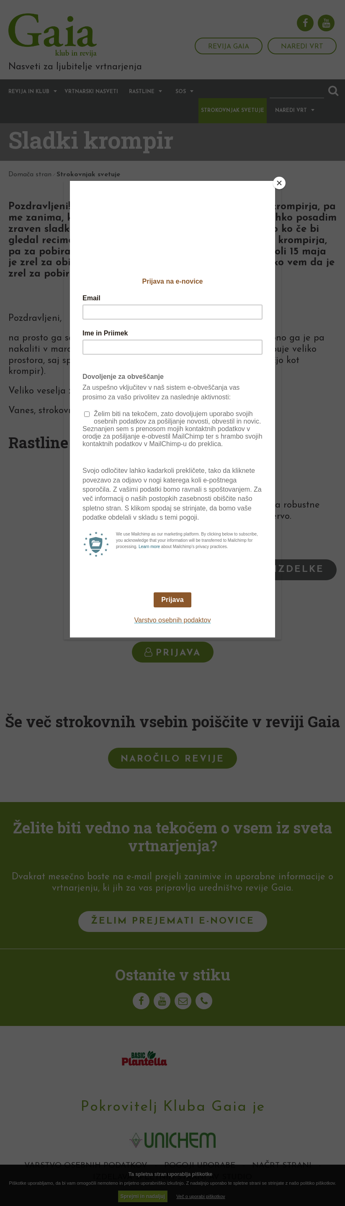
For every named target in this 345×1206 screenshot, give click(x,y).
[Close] (279, 183)
